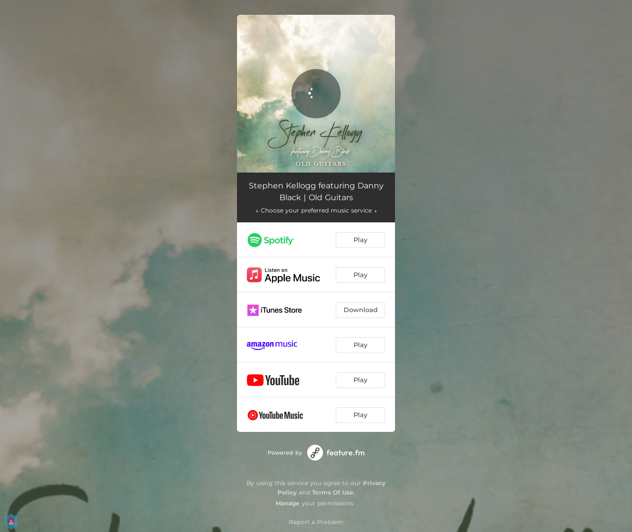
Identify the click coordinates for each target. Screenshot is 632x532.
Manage (288, 503)
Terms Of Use (333, 492)
